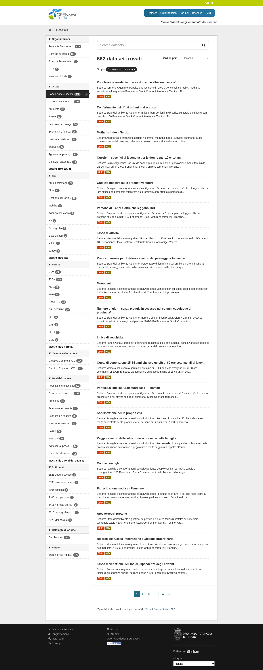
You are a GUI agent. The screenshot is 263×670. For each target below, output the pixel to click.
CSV (108, 96)
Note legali (56, 638)
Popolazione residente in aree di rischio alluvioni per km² (136, 82)
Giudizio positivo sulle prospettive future (125, 182)
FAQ (208, 13)
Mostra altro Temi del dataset (66, 460)
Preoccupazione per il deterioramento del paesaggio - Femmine (141, 258)
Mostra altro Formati (61, 346)
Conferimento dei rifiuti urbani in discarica (126, 107)
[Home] (50, 30)
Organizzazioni (168, 13)
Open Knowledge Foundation (123, 638)
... (155, 594)
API (146, 609)
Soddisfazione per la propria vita (119, 413)
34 (162, 594)
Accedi (209, 2)
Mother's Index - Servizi (113, 132)
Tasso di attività (108, 233)
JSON (100, 96)
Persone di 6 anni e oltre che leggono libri (126, 208)
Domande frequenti (61, 629)
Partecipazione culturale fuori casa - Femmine (129, 387)
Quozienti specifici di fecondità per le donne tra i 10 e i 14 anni (140, 157)
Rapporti (113, 629)
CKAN (193, 652)
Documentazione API (164, 609)
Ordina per (169, 58)
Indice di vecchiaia (110, 337)
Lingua (177, 658)
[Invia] (204, 45)
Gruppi (184, 13)
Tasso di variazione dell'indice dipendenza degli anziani (135, 564)
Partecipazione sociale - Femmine (120, 488)
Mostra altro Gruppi (60, 168)
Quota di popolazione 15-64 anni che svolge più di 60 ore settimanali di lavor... (151, 362)
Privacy (54, 643)
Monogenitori (106, 283)
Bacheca (197, 13)
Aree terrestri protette (112, 513)
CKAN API (113, 634)
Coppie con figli (108, 463)
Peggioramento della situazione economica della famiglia (136, 438)
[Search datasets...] (148, 45)
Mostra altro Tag (58, 257)
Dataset (152, 13)
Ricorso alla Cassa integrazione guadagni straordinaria (135, 538)
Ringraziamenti (58, 634)
